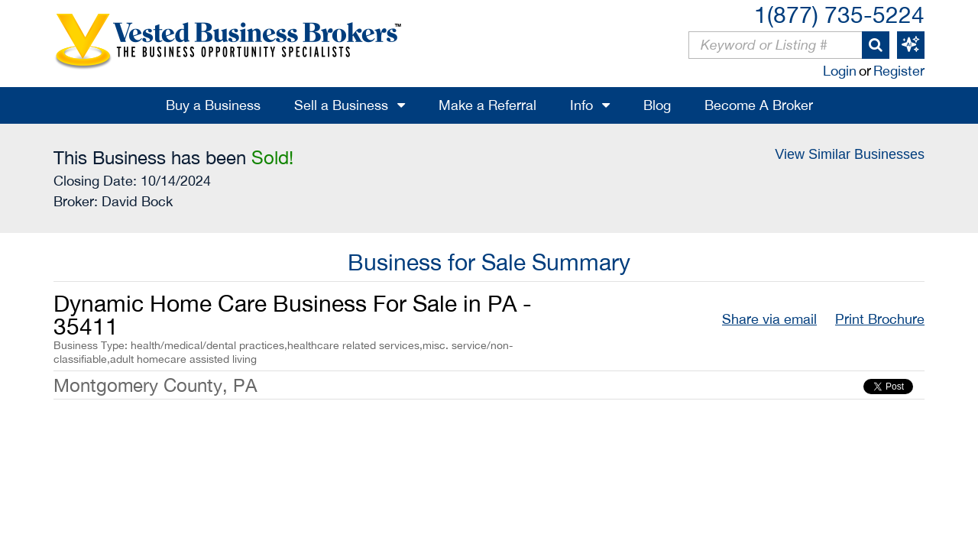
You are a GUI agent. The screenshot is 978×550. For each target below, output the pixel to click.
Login (840, 71)
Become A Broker (758, 105)
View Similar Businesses (850, 154)
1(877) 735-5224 (839, 14)
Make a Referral (487, 105)
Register (899, 71)
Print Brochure (880, 319)
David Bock (137, 201)
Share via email (769, 319)
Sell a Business (341, 105)
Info (581, 105)
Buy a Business (213, 105)
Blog (657, 105)
